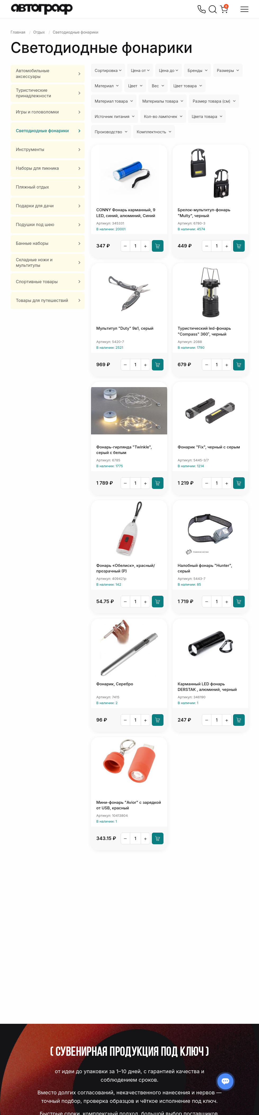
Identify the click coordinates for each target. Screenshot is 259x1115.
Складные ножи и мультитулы (34, 262)
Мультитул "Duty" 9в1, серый (124, 328)
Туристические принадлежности (33, 93)
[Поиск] (213, 9)
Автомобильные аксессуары (32, 73)
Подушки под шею (35, 224)
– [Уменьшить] (125, 246)
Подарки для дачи (35, 205)
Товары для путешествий (42, 300)
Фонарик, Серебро (114, 683)
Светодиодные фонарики (42, 130)
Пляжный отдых (32, 187)
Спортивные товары (37, 281)
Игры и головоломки (37, 111)
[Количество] (135, 245)
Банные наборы (32, 243)
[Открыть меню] (244, 9)
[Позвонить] (202, 9)
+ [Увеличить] (145, 246)
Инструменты (30, 149)
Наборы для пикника (37, 168)
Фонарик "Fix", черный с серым (209, 446)
